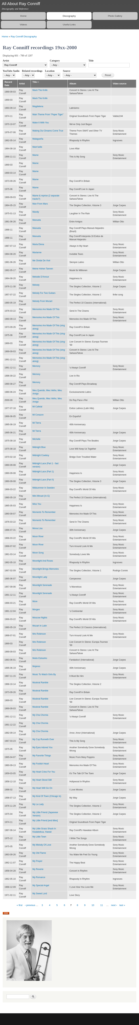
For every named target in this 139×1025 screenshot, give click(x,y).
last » (122, 905)
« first (19, 905)
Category (55, 60)
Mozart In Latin (39, 625)
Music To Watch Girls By (44, 674)
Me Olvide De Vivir (41, 260)
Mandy (35, 212)
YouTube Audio (11, 71)
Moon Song (37, 552)
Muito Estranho (39, 658)
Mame (35, 155)
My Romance (38, 877)
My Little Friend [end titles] (45, 820)
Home (23, 16)
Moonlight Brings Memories (45, 569)
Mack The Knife (39, 90)
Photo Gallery (115, 16)
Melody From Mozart (42, 301)
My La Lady (38, 804)
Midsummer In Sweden (43, 488)
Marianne (36, 252)
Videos (23, 24)
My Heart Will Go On (42, 788)
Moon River (37, 536)
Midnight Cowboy (40, 455)
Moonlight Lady (39, 577)
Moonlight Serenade (42, 585)
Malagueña (37, 139)
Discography (69, 16)
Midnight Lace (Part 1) (43, 471)
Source (66, 71)
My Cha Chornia (40, 715)
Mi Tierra (36, 423)
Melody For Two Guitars (43, 293)
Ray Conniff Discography (24, 36)
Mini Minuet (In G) (41, 496)
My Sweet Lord (39, 893)
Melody (35, 285)
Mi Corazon (37, 414)
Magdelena (37, 106)
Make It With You (40, 122)
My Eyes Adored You (42, 747)
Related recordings (32, 71)
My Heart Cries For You (43, 772)
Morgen (36, 609)
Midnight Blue (39, 447)
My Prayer (37, 861)
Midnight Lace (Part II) (43, 479)
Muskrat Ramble (40, 682)
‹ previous (30, 905)
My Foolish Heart (40, 763)
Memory (36, 366)
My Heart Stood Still (42, 780)
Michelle (36, 439)
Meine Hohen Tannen (42, 268)
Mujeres (36, 666)
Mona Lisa (37, 528)
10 (93, 905)
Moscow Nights (39, 617)
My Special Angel (40, 885)
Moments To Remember (44, 512)
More (34, 601)
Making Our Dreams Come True (47, 130)
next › (114, 905)
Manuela (36, 220)
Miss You (36, 504)
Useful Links (69, 24)
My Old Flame (39, 853)
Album (72, 83)
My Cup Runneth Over (43, 739)
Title (91, 60)
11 (101, 905)
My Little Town (39, 836)
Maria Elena (38, 244)
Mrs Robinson (39, 634)
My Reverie (37, 869)
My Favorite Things (41, 755)
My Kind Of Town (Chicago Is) (46, 796)
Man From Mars (40, 204)
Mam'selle (37, 147)
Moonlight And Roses (42, 561)
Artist (6, 60)
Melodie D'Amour (40, 277)
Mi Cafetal (37, 406)
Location (49, 71)
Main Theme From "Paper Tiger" (47, 114)
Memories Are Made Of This (45, 309)
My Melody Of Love (41, 845)
